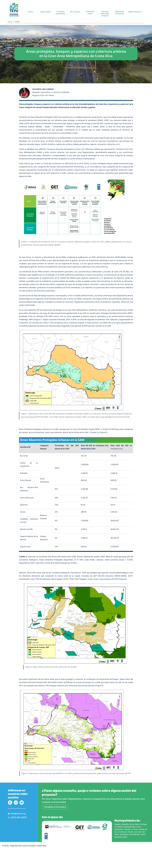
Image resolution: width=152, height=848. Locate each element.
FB (10, 802)
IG (16, 802)
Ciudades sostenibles (60, 12)
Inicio (30, 11)
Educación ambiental (119, 12)
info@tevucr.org (18, 813)
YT (22, 802)
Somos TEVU (45, 11)
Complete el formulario (55, 807)
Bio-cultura (75, 11)
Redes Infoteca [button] (134, 11)
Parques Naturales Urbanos (105, 13)
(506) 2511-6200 (19, 817)
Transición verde (90, 12)
